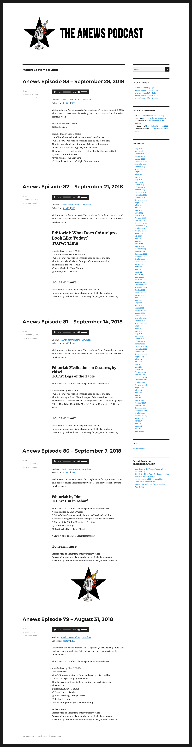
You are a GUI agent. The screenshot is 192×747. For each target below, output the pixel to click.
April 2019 (139, 367)
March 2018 (139, 400)
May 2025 (138, 180)
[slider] (67, 92)
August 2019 (139, 357)
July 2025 (138, 174)
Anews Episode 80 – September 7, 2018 (72, 451)
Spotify (66, 103)
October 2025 (140, 167)
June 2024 (139, 208)
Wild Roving (139, 487)
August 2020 (139, 326)
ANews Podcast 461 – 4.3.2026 (146, 98)
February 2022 (140, 280)
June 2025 (139, 177)
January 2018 (140, 405)
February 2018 (140, 403)
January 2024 (140, 221)
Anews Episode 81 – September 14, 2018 (73, 322)
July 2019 (138, 359)
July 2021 (138, 298)
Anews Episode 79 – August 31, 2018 (68, 619)
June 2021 (138, 300)
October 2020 (140, 321)
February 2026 (140, 156)
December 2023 (141, 223)
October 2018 (140, 382)
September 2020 (141, 323)
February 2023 (140, 249)
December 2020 (141, 316)
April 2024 (139, 213)
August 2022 (139, 264)
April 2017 (139, 429)
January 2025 (140, 190)
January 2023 (140, 251)
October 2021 (140, 290)
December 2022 (141, 254)
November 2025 (141, 164)
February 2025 (140, 187)
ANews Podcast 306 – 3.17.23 (152, 116)
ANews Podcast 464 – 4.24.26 (146, 90)
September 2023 (141, 231)
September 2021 (141, 293)
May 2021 (138, 303)
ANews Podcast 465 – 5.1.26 (146, 88)
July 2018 (138, 390)
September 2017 (141, 416)
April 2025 (139, 182)
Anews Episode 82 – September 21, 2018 (73, 187)
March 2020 (139, 339)
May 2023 (138, 241)
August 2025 (139, 172)
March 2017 (139, 431)
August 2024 (139, 203)
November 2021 (141, 287)
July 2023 (138, 236)
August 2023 (139, 233)
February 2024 (140, 218)
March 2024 (139, 215)
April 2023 (139, 244)
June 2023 (138, 239)
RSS (73, 103)
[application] (70, 92)
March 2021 (139, 308)
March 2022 (139, 277)
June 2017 (138, 423)
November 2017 (141, 411)
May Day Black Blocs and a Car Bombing (150, 484)
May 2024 (138, 210)
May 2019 (138, 364)
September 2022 (141, 262)
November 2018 (141, 380)
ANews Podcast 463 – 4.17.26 (146, 93)
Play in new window (70, 99)
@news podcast (139, 449)
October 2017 (140, 413)
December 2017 (141, 408)
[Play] (55, 92)
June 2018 (138, 393)
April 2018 (139, 398)
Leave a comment (30, 98)
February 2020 (140, 341)
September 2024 (141, 200)
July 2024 (138, 205)
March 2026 (139, 154)
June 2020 (139, 331)
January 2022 (140, 282)
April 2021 (139, 305)
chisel (25, 91)
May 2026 (138, 149)
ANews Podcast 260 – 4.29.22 (156, 126)
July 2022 (138, 267)
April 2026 (139, 151)
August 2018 (139, 388)
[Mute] (78, 92)
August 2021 (139, 295)
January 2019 (140, 375)
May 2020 (138, 334)
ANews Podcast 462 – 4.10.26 (146, 96)
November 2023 (141, 226)
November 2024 (141, 195)
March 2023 (139, 246)
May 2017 (138, 426)
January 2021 (140, 313)
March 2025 (139, 185)
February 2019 (140, 372)
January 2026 (140, 159)
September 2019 (141, 354)
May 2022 (138, 272)
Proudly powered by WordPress (48, 736)
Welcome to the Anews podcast (154, 118)
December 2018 (141, 377)
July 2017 (138, 421)
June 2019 (138, 362)
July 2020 (138, 328)
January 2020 (140, 344)
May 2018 (138, 395)
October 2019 (140, 352)
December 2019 (141, 346)
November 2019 (141, 349)
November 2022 (141, 257)
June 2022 (139, 269)
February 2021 (140, 310)
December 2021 (141, 285)
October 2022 (140, 259)
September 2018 (141, 385)
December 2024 (141, 192)
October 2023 (140, 228)
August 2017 (139, 418)
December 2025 (141, 162)
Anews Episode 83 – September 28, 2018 (73, 81)
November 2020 (141, 318)
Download (86, 99)
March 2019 (139, 370)
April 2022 (139, 275)
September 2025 (141, 169)
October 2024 (140, 198)
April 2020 (139, 336)
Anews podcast (28, 736)
